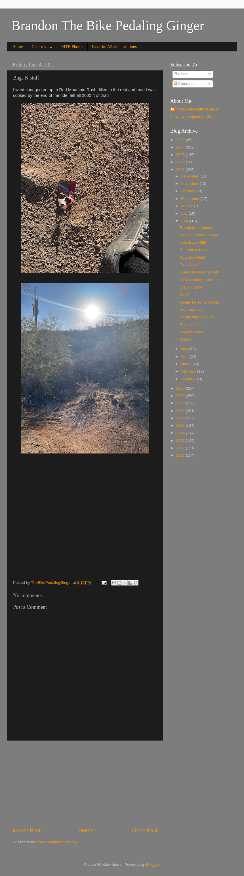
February (189, 371)
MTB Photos (72, 46)
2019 (181, 396)
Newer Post (27, 830)
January (188, 379)
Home (17, 46)
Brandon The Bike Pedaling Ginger (107, 25)
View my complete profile (191, 116)
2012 (181, 448)
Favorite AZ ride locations (114, 46)
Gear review (41, 46)
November (190, 183)
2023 (181, 154)
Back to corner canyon (199, 235)
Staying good (191, 287)
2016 (181, 418)
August (187, 206)
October (188, 191)
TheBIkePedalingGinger (197, 109)
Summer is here (193, 250)
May (185, 349)
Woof (184, 294)
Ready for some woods (199, 302)
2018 (181, 403)
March (186, 364)
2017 (181, 411)
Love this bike (191, 332)
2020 (181, 388)
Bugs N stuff (190, 325)
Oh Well (186, 339)
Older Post (144, 830)
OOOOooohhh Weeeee (200, 280)
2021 (181, 170)
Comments (185, 83)
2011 (181, 455)
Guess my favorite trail (199, 272)
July (185, 213)
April (185, 356)
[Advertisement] (85, 783)
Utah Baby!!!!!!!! (193, 242)
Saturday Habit (192, 257)
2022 (181, 162)
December (190, 176)
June (185, 221)
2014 (181, 433)
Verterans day (191, 310)
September (191, 198)
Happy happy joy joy (197, 317)
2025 (181, 140)
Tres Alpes (189, 265)
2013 (181, 440)
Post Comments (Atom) (56, 842)
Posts (181, 74)
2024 (181, 147)
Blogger (152, 864)
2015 (181, 425)
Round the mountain (197, 227)
